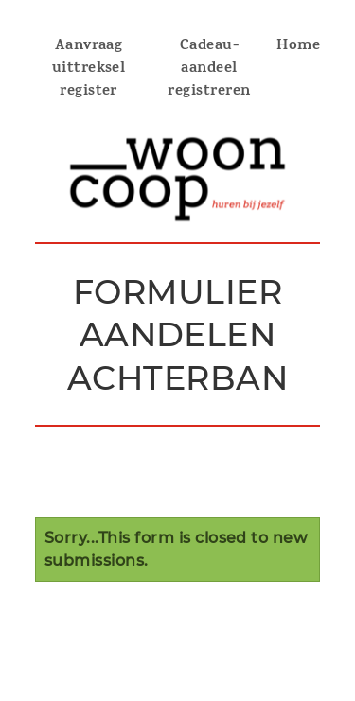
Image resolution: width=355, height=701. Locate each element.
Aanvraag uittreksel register (89, 69)
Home (298, 46)
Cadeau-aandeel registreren (209, 69)
